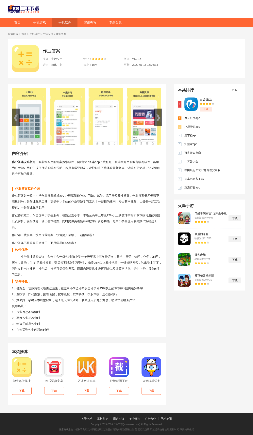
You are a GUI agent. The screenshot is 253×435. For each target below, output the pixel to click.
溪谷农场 (200, 254)
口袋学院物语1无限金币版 (210, 213)
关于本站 (86, 418)
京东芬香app (192, 187)
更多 (236, 90)
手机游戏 (39, 22)
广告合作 (150, 418)
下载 (206, 109)
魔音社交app (192, 118)
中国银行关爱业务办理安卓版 (202, 170)
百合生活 (206, 99)
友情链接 (134, 418)
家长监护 (102, 418)
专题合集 (115, 22)
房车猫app (190, 135)
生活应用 (48, 34)
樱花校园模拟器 (204, 275)
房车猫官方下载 (194, 178)
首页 (17, 22)
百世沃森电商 (192, 152)
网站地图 (166, 418)
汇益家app (190, 144)
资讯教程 (90, 22)
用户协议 (118, 418)
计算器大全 (191, 161)
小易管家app (192, 126)
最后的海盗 (201, 234)
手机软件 (65, 22)
